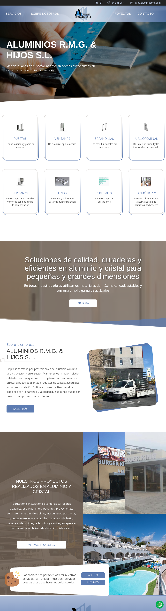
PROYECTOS (122, 13)
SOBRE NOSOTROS (45, 13)
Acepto (93, 575)
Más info (93, 582)
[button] (160, 605)
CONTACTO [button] (146, 13)
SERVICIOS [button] (15, 13)
